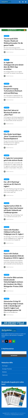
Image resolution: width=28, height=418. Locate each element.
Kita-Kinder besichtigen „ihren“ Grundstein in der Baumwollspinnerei (13, 136)
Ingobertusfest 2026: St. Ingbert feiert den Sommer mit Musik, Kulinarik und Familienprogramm (13, 209)
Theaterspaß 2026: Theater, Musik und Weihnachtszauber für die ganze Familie (13, 42)
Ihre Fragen (5, 365)
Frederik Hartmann (9, 52)
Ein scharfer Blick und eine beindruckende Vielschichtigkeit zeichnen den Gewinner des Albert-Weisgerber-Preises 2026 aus (13, 283)
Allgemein (7, 35)
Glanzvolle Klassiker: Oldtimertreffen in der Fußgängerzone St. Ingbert (14, 232)
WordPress (21, 414)
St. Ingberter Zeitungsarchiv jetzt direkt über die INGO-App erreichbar (14, 66)
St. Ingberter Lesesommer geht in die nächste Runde (13, 159)
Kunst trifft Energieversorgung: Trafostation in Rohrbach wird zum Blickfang (13, 89)
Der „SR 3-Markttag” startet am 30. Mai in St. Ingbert (12, 184)
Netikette (4, 372)
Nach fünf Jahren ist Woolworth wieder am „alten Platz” (12, 112)
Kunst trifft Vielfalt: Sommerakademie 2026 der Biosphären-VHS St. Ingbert (14, 256)
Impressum (5, 375)
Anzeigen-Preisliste (7, 369)
